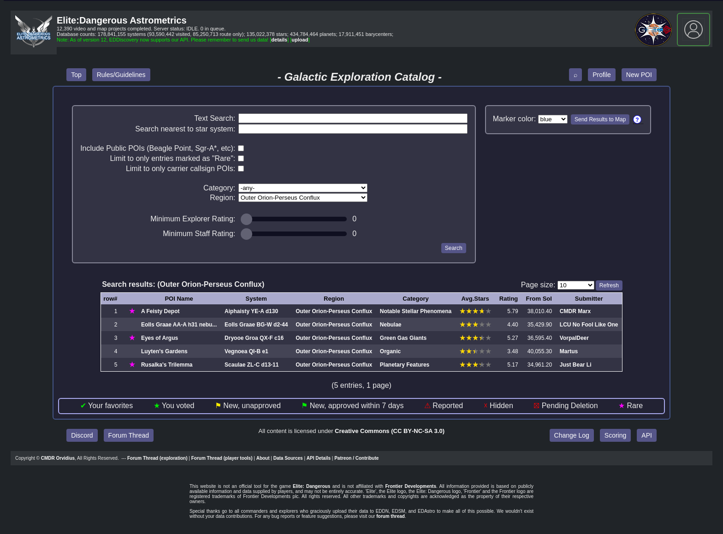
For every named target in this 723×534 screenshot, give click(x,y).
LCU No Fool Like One (589, 324)
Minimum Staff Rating (198, 233)
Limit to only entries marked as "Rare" (171, 158)
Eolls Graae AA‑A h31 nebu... (179, 324)
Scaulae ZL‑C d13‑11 (252, 365)
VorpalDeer (574, 338)
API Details (319, 458)
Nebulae (391, 324)
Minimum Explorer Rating (191, 219)
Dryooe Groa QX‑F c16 (254, 338)
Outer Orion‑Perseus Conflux (334, 311)
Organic (390, 351)
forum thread (390, 516)
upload (299, 39)
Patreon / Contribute (356, 458)
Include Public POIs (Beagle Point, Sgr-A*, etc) (156, 148)
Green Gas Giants (403, 338)
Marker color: (514, 119)
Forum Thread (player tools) (222, 458)
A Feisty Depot (160, 311)
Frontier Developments (410, 486)
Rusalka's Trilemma (167, 365)
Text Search (213, 118)
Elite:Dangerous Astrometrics (122, 20)
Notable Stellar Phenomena (415, 311)
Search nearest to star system (184, 129)
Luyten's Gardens (164, 351)
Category (218, 188)
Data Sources (288, 458)
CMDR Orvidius (58, 458)
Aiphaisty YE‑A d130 (251, 311)
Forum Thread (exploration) (157, 458)
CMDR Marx (575, 311)
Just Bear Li (576, 365)
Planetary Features (404, 365)
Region (221, 198)
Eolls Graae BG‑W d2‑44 (256, 324)
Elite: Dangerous (311, 486)
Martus (569, 351)
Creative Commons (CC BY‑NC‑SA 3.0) (389, 430)
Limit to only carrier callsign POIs (179, 168)
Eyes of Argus (159, 338)
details (279, 39)
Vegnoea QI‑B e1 (246, 351)
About (263, 458)
